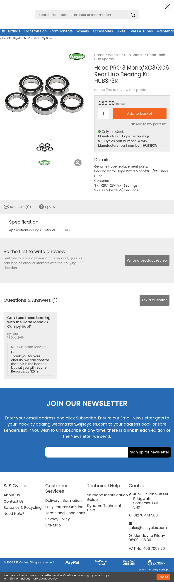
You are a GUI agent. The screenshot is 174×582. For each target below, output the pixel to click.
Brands (14, 31)
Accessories (102, 31)
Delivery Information (63, 500)
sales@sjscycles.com (148, 527)
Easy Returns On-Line (64, 506)
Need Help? (14, 513)
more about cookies (44, 578)
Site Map (53, 525)
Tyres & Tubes (141, 31)
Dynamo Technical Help (104, 508)
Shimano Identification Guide (107, 497)
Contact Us (14, 501)
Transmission (35, 31)
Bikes (121, 31)
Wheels (82, 31)
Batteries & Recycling (23, 507)
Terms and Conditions (65, 513)
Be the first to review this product (122, 90)
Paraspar (164, 569)
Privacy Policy (57, 519)
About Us (12, 495)
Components (61, 31)
